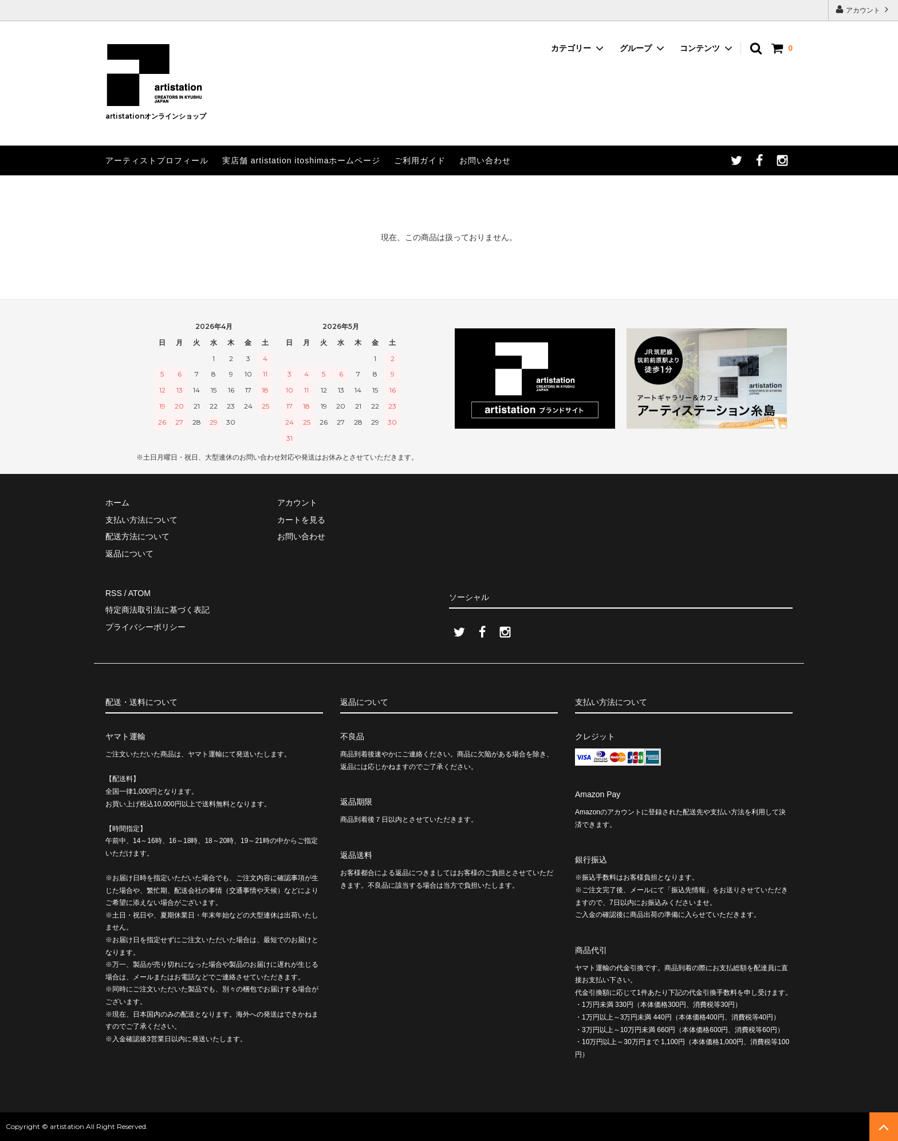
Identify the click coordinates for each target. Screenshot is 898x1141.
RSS (113, 593)
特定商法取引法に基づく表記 (157, 609)
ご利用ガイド (420, 160)
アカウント (863, 9)
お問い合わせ (485, 160)
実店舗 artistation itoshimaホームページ (301, 160)
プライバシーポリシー (145, 627)
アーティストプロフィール (156, 160)
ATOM (139, 593)
